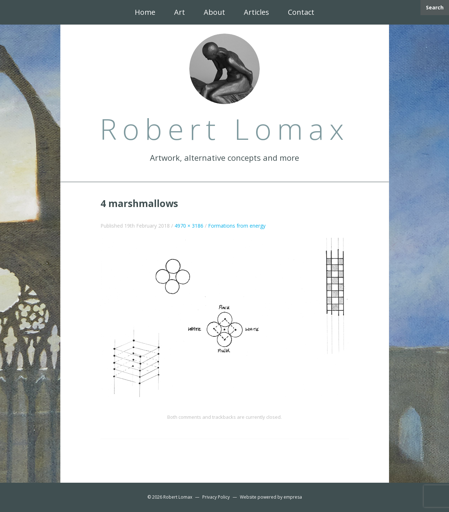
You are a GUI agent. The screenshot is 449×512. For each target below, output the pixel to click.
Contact (301, 12)
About (214, 12)
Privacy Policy (216, 497)
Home (145, 12)
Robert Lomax (177, 497)
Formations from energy (236, 225)
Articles (256, 12)
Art (179, 12)
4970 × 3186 (188, 225)
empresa (293, 497)
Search (435, 7)
